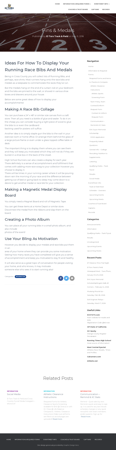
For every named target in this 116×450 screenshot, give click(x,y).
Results (92, 174)
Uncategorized (93, 242)
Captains (95, 9)
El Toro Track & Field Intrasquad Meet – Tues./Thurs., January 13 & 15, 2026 (99, 271)
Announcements (93, 225)
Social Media (94, 179)
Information (20, 276)
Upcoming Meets (96, 199)
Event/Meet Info (102, 4)
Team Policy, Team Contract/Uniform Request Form (98, 105)
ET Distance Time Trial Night (98, 263)
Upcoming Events (96, 195)
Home (57, 4)
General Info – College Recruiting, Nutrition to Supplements (98, 153)
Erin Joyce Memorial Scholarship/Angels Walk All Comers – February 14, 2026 (98, 283)
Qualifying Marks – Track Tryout (99, 233)
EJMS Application (97, 137)
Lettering (93, 162)
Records (106, 9)
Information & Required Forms (77, 4)
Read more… (58, 419)
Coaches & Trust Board (78, 9)
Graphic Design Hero (71, 445)
